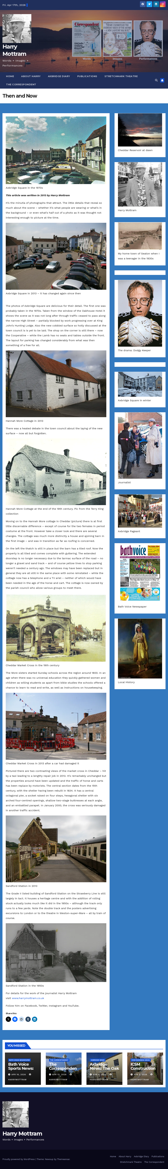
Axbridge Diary (59, 76)
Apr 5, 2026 (99, 1074)
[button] (156, 80)
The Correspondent (21, 84)
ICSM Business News (141, 1060)
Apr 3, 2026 (140, 1074)
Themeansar (63, 1159)
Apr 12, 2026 (59, 1074)
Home (10, 76)
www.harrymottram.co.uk (28, 998)
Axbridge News (98, 1060)
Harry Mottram (22, 1133)
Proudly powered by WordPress (18, 1159)
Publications (87, 76)
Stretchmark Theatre (121, 76)
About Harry (31, 76)
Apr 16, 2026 (18, 1074)
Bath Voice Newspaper (19, 1060)
